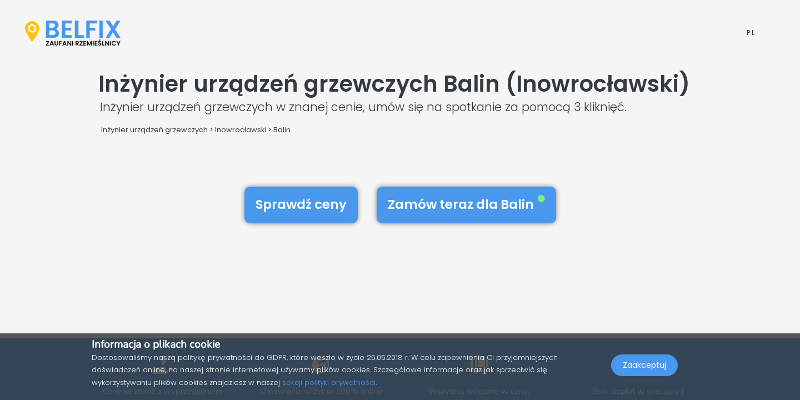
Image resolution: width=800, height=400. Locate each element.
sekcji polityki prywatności (329, 382)
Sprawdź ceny (301, 204)
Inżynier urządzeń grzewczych (154, 129)
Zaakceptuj (644, 375)
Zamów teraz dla (466, 204)
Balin (282, 129)
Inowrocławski (240, 129)
